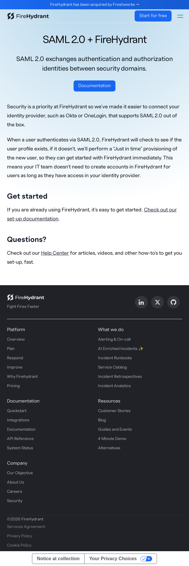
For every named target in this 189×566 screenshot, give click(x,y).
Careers (14, 491)
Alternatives (109, 448)
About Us (15, 482)
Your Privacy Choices (113, 558)
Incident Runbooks (115, 358)
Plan (11, 348)
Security (14, 501)
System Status (20, 448)
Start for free (153, 15)
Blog (102, 420)
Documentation (94, 85)
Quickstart (16, 411)
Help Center (55, 252)
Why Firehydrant (22, 376)
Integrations (18, 420)
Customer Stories (114, 411)
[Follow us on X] (157, 302)
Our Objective (20, 473)
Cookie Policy (19, 545)
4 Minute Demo (112, 438)
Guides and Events (115, 429)
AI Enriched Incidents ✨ (120, 348)
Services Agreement (26, 526)
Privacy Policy (19, 536)
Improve (14, 367)
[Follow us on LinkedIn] (141, 302)
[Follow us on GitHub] (173, 302)
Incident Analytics (114, 386)
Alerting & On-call (114, 339)
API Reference (20, 438)
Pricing (13, 386)
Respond (15, 358)
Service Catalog (112, 367)
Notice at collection (58, 558)
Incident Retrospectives (120, 376)
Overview (16, 339)
